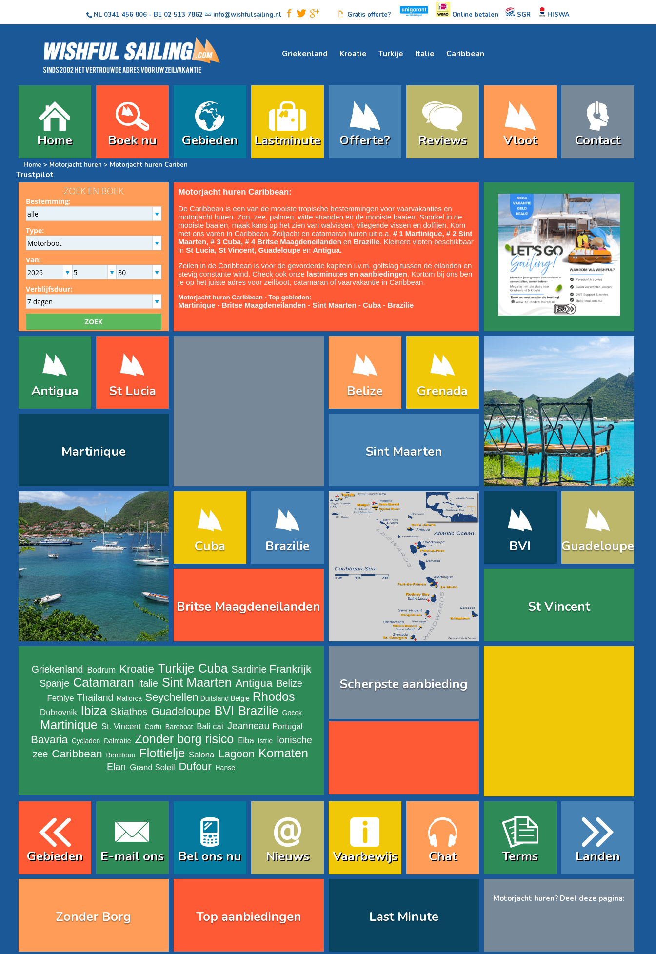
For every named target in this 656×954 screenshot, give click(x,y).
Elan (116, 766)
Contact (597, 140)
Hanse (225, 768)
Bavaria (49, 740)
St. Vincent (121, 726)
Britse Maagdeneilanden (264, 305)
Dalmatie (117, 741)
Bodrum (101, 670)
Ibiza (93, 710)
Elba (246, 740)
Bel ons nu (209, 856)
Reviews (442, 140)
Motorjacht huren (76, 164)
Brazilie (401, 305)
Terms (520, 856)
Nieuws (287, 856)
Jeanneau (248, 725)
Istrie (265, 741)
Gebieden (210, 140)
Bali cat (210, 726)
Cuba (372, 305)
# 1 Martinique (417, 233)
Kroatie (353, 53)
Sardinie (249, 669)
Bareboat (179, 727)
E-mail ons (132, 856)
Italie (425, 53)
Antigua (55, 390)
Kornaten (283, 753)
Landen (598, 856)
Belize (365, 390)
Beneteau (121, 755)
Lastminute (287, 140)
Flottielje (162, 753)
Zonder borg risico (184, 739)
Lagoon (236, 754)
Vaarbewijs (365, 856)
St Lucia (132, 390)
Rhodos (274, 696)
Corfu (153, 727)
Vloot (520, 140)
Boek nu (132, 140)
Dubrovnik (58, 712)
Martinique (93, 451)
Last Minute (403, 916)
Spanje (54, 683)
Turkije (390, 53)
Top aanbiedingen (248, 916)
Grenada (442, 390)
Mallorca (129, 698)
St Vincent (236, 250)
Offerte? (364, 140)
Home (54, 140)
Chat (443, 856)
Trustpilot (35, 174)
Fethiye (60, 698)
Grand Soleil (152, 767)
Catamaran (103, 682)
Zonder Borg (93, 916)
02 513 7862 (183, 14)
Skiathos (129, 711)
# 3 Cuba (225, 242)
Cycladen (86, 741)
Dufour (195, 766)
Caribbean (465, 53)
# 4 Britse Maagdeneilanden (293, 242)
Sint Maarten (335, 305)
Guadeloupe (279, 250)
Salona (201, 754)
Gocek (292, 712)
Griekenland (305, 53)
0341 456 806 (125, 14)
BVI (520, 546)
